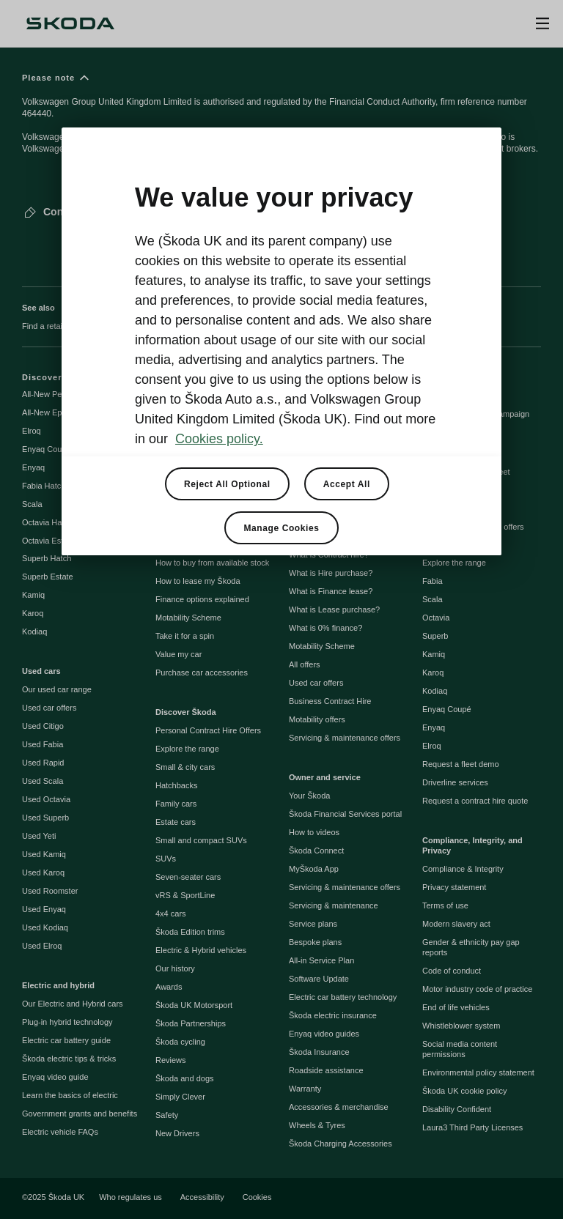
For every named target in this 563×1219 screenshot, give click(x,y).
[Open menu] (542, 23)
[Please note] (281, 120)
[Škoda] (70, 23)
